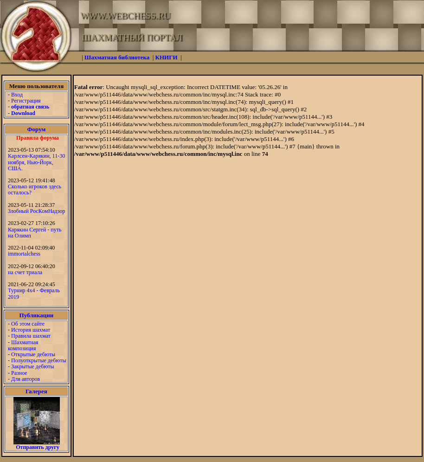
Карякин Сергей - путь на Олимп (35, 232)
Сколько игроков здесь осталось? (34, 189)
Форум (36, 129)
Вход (17, 94)
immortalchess (24, 253)
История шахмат (30, 330)
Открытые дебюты (33, 354)
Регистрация (26, 100)
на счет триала (25, 272)
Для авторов (25, 379)
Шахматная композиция (23, 345)
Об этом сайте (28, 324)
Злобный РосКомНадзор (36, 211)
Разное (19, 373)
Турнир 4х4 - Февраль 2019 (34, 293)
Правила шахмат (31, 336)
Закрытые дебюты (32, 366)
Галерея (36, 391)
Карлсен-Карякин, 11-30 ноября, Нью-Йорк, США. (36, 162)
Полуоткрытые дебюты (38, 360)
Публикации (36, 315)
